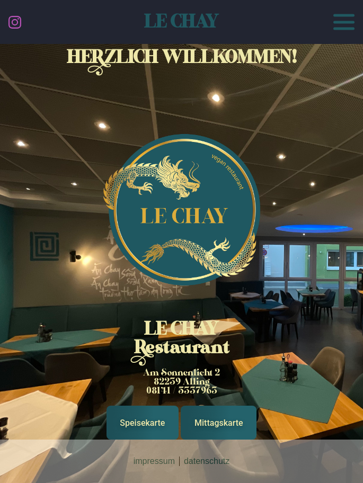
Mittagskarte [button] (218, 423)
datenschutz (206, 461)
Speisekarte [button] (142, 423)
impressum (154, 461)
